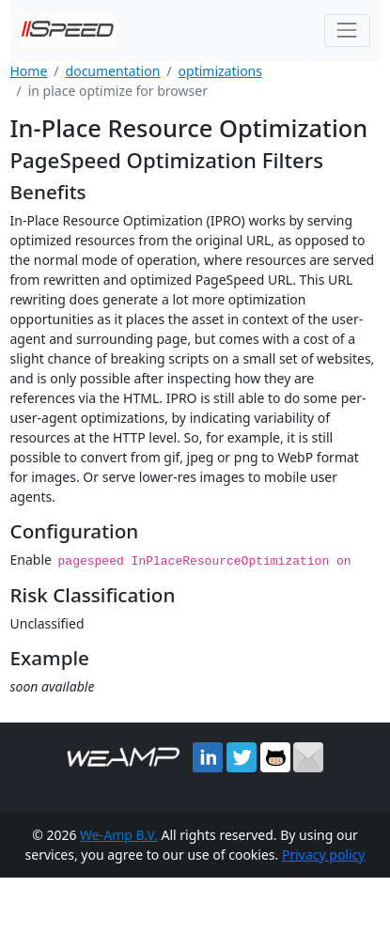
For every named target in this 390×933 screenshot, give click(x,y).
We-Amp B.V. (119, 834)
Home (29, 71)
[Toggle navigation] (347, 30)
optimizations (220, 71)
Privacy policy (324, 854)
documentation (113, 71)
